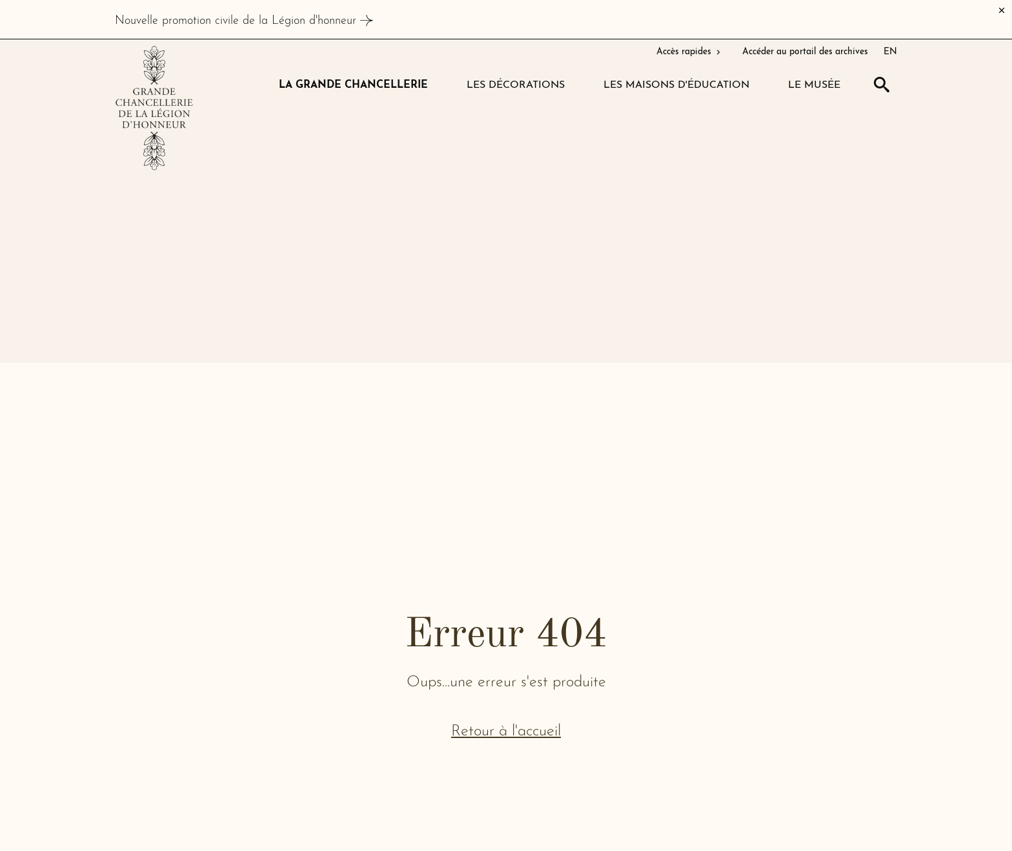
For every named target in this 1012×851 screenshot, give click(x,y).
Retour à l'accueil (506, 731)
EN (890, 52)
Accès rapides (689, 52)
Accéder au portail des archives (805, 52)
